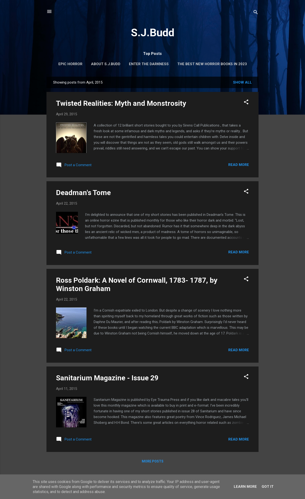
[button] (246, 102)
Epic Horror (70, 64)
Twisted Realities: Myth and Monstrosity (121, 103)
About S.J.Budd (105, 64)
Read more (238, 165)
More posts (152, 461)
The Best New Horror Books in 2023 (212, 64)
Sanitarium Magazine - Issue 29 (107, 378)
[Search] (256, 13)
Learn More (245, 486)
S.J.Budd (152, 32)
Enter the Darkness (149, 64)
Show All (242, 82)
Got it (268, 486)
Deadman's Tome (83, 192)
